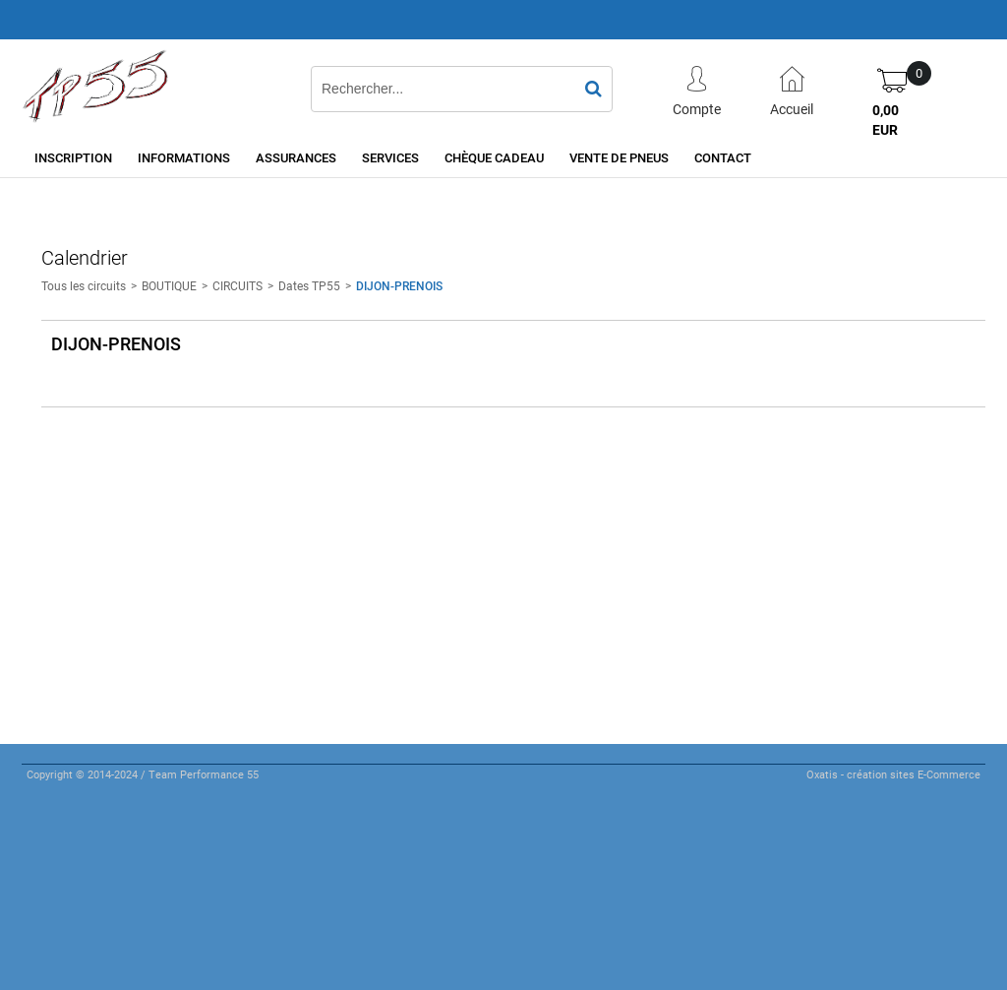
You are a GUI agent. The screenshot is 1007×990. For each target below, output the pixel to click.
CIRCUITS (237, 285)
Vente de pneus (619, 157)
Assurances (296, 157)
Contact (722, 157)
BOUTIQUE (169, 285)
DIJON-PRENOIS (399, 285)
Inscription (73, 157)
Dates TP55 (309, 285)
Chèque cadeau (494, 157)
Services (390, 157)
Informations (184, 157)
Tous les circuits (83, 285)
